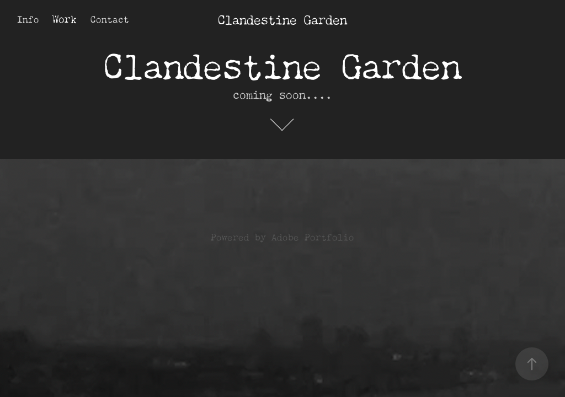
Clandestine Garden (282, 18)
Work (64, 17)
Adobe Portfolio (312, 235)
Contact (109, 17)
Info (28, 17)
